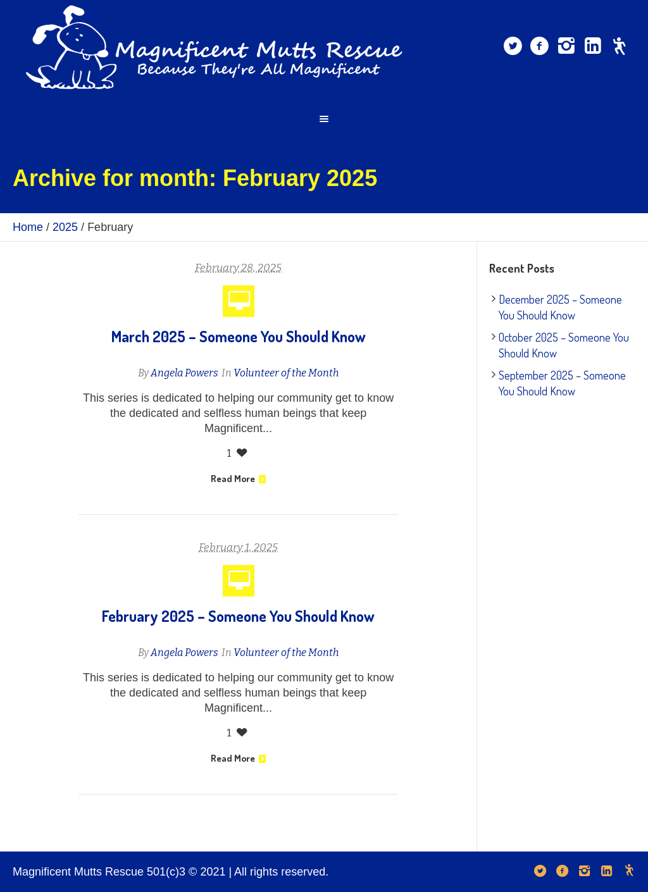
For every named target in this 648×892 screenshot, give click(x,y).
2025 (65, 227)
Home (28, 227)
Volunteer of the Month (286, 373)
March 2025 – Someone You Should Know (238, 336)
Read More (238, 479)
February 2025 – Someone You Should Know (238, 616)
